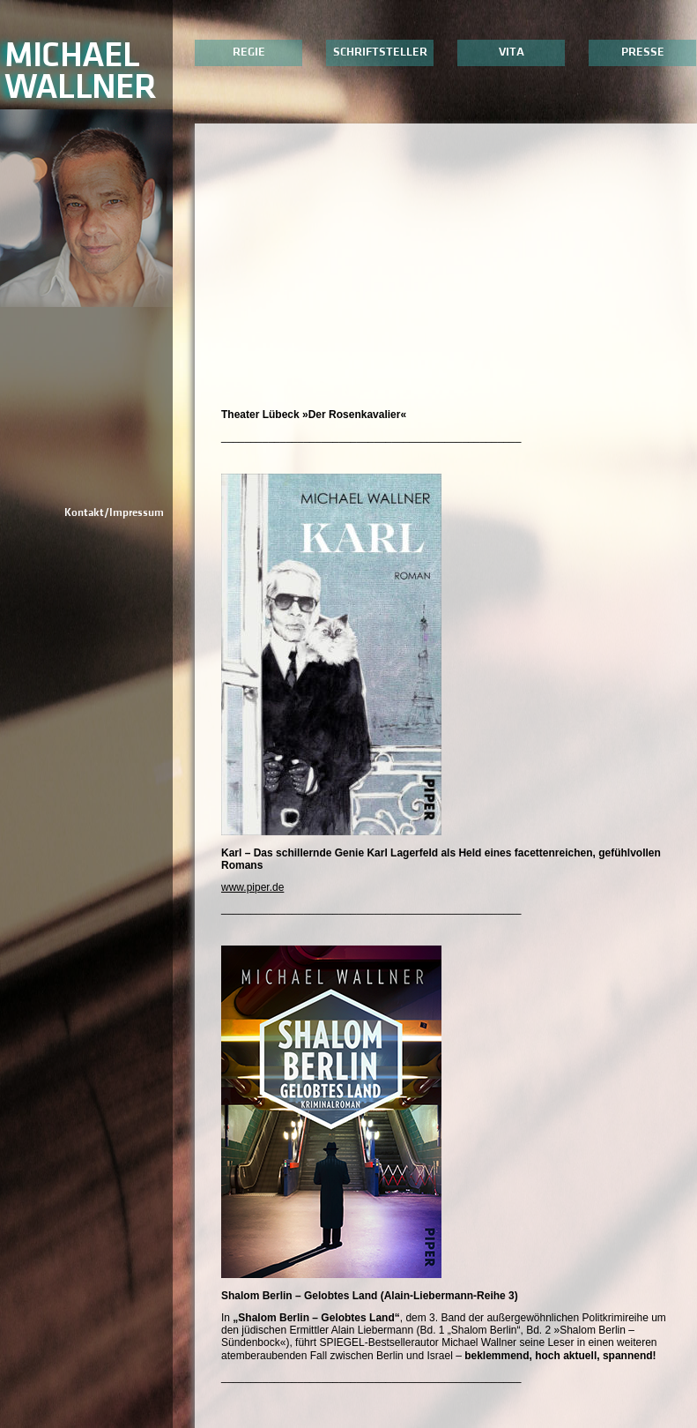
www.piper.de (252, 887)
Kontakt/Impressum (114, 512)
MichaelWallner (80, 71)
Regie (249, 52)
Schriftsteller (380, 52)
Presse (642, 52)
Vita (511, 52)
